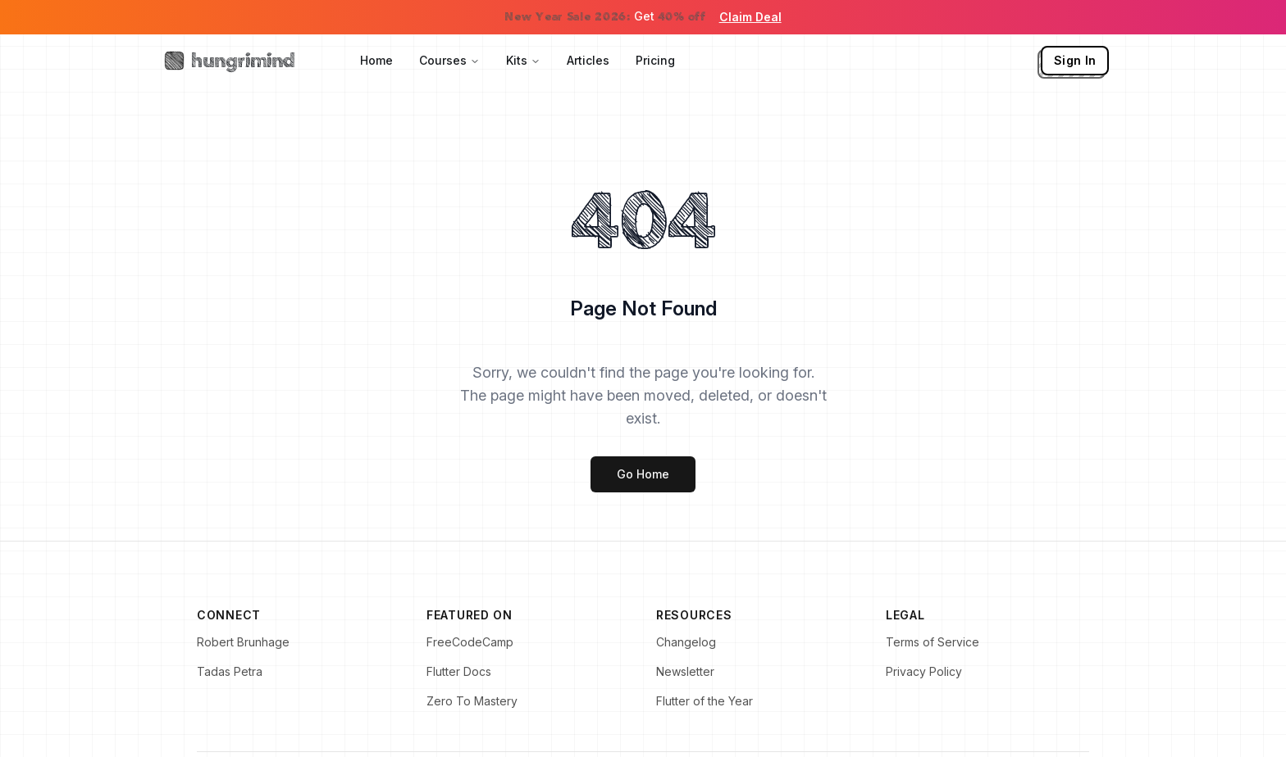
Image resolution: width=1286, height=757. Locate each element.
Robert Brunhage (243, 642)
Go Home (643, 474)
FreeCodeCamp (469, 642)
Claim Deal (750, 17)
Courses (449, 60)
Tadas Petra (229, 671)
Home (376, 60)
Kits (523, 60)
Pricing (655, 60)
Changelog (686, 642)
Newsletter (685, 671)
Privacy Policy (924, 671)
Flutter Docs (458, 671)
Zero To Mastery (472, 701)
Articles (588, 60)
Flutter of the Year (704, 701)
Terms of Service (932, 642)
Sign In (1075, 60)
